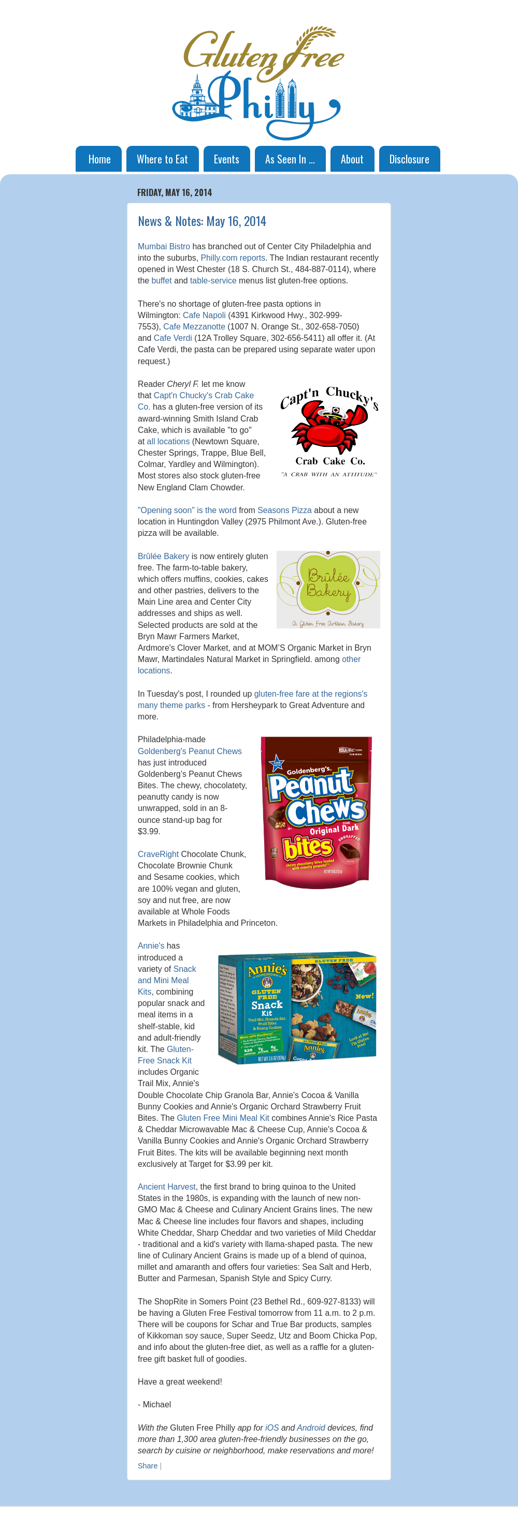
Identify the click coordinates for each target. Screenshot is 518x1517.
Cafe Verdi (173, 338)
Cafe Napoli (204, 315)
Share (147, 1466)
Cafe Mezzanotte (194, 326)
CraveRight (158, 854)
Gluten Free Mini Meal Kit (223, 1118)
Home (100, 159)
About (352, 159)
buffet (161, 280)
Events (226, 159)
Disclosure (409, 159)
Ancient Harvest (167, 1186)
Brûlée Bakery (163, 556)
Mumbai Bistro (164, 246)
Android (311, 1427)
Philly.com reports (232, 257)
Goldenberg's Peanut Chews (190, 751)
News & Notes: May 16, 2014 (202, 220)
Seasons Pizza (284, 510)
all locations (168, 441)
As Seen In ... (290, 159)
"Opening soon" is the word (187, 510)
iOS (272, 1427)
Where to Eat (162, 159)
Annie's (151, 945)
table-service (213, 280)
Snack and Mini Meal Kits (167, 980)
